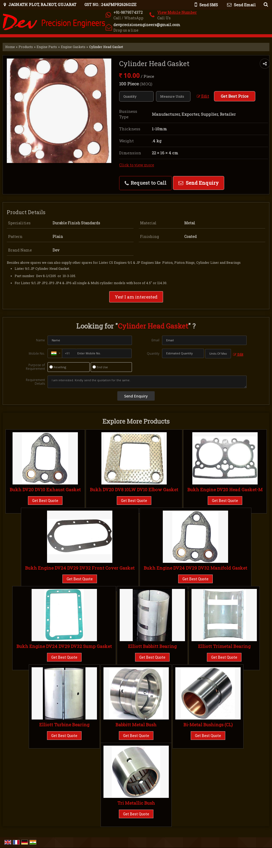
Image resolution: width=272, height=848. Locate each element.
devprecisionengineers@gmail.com (146, 24)
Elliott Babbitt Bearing (152, 646)
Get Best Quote (45, 500)
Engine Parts (47, 47)
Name (40, 340)
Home (10, 47)
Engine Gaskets (73, 47)
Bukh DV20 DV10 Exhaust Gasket (45, 490)
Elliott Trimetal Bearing (224, 646)
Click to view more (136, 164)
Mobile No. (37, 353)
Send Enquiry (198, 183)
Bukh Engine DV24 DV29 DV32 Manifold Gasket (195, 568)
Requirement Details (35, 381)
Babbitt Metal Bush (136, 725)
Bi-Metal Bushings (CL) (208, 725)
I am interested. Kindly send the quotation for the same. (147, 382)
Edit (203, 96)
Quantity (153, 353)
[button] (177, 12)
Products (26, 47)
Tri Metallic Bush (136, 803)
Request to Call (145, 183)
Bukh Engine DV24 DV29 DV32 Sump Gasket (64, 646)
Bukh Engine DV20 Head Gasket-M (225, 490)
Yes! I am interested (136, 297)
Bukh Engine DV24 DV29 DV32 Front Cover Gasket (80, 568)
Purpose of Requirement (35, 367)
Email (155, 340)
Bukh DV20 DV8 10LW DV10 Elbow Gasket (134, 490)
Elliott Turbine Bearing (64, 725)
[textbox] (173, 96)
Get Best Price (234, 96)
